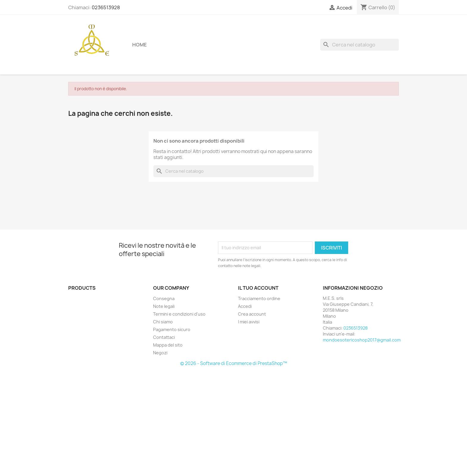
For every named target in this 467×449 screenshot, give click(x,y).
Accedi (245, 306)
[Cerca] (359, 45)
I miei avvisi (248, 322)
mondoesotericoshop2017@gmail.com (362, 340)
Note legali (164, 306)
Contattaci (164, 337)
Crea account (252, 314)
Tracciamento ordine (259, 298)
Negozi (160, 353)
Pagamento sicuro (171, 329)
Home (139, 44)
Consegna (164, 298)
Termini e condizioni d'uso (179, 314)
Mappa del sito (168, 345)
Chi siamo (163, 322)
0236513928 (106, 7)
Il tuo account (258, 288)
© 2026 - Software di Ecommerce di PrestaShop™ (233, 363)
